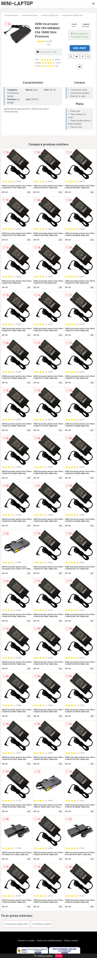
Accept (59, 955)
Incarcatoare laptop (29, 15)
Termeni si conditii (26, 940)
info (28, 192)
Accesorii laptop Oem (50, 15)
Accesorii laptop (11, 15)
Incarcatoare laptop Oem (72, 15)
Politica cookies (71, 940)
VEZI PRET (79, 48)
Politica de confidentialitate (49, 940)
